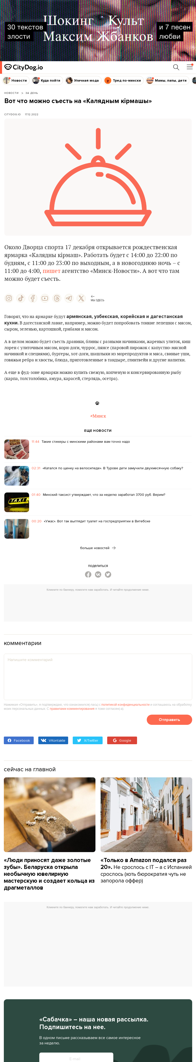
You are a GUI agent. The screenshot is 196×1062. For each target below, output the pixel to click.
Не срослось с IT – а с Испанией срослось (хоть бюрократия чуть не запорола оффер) (146, 870)
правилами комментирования (72, 708)
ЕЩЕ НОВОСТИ (98, 431)
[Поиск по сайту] (176, 67)
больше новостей (98, 547)
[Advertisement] (100, 605)
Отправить (169, 719)
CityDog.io (12, 114)
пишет (51, 271)
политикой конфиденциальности (125, 704)
